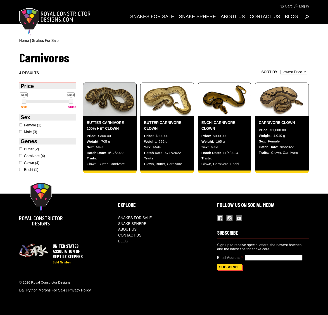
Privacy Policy (79, 290)
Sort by (269, 72)
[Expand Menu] (307, 17)
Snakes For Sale (152, 16)
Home (24, 41)
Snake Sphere (197, 16)
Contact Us (265, 16)
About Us (233, 16)
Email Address (228, 258)
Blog (291, 16)
